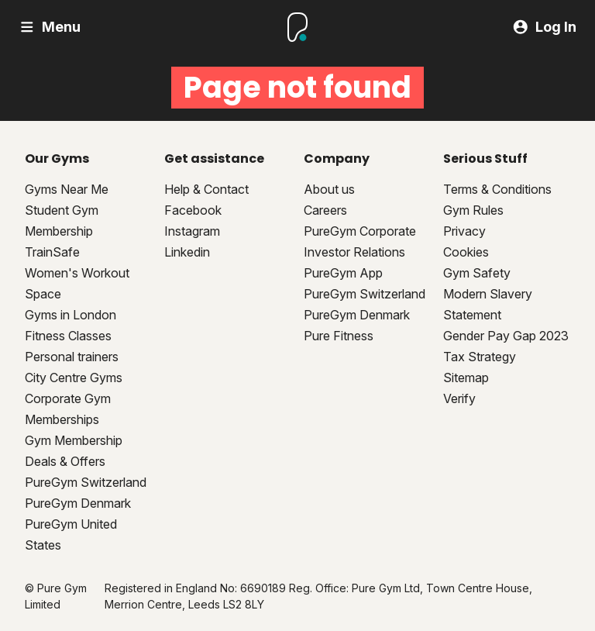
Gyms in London (70, 314)
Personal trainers (72, 356)
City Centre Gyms (73, 377)
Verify (459, 398)
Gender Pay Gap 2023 (506, 335)
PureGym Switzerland (85, 482)
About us (329, 189)
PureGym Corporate (360, 231)
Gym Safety (477, 273)
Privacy (464, 231)
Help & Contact (206, 189)
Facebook (193, 210)
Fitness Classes (68, 335)
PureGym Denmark (78, 503)
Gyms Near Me (66, 189)
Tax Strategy (479, 356)
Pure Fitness (338, 335)
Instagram (192, 231)
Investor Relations (354, 252)
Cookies (466, 252)
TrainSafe (52, 252)
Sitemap (466, 377)
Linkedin (187, 252)
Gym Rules (473, 210)
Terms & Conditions (497, 189)
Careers (325, 210)
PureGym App (343, 273)
